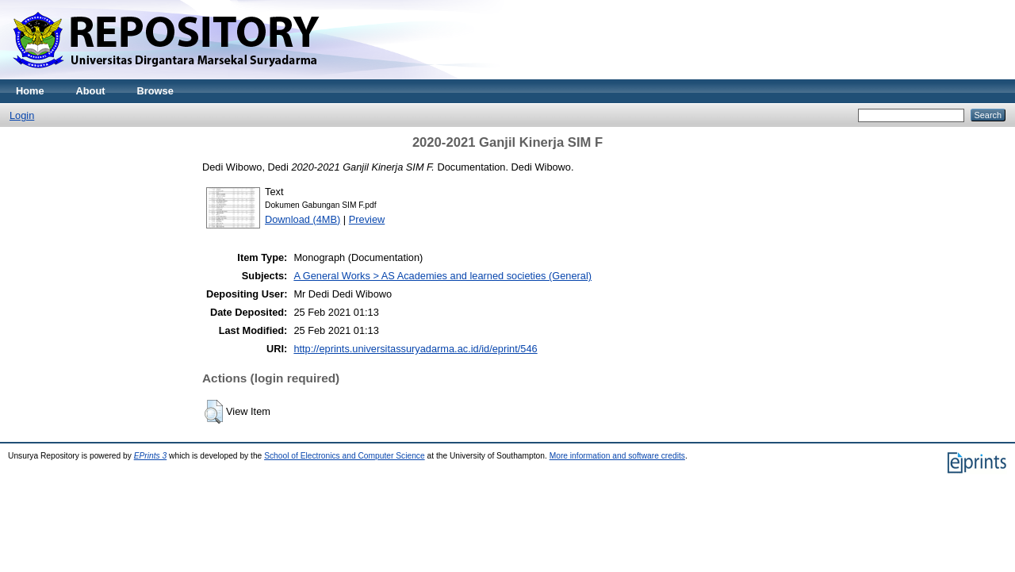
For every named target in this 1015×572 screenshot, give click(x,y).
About (90, 91)
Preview (367, 219)
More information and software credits (617, 455)
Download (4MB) (302, 219)
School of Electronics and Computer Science (344, 455)
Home (30, 91)
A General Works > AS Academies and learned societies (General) (442, 276)
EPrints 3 (150, 455)
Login (22, 115)
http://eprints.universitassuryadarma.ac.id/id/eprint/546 (415, 349)
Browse (155, 91)
